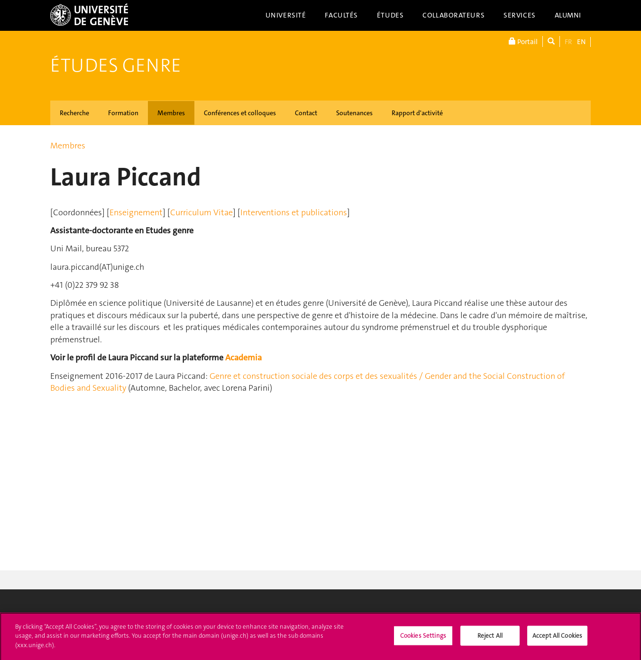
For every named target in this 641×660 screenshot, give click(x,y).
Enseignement (136, 212)
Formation (123, 113)
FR (568, 41)
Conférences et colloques (240, 113)
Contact (306, 113)
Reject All (490, 637)
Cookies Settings (423, 637)
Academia (243, 357)
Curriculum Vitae (201, 212)
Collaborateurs (453, 15)
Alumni (568, 15)
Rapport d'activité (417, 113)
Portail (523, 41)
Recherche (74, 113)
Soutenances (354, 113)
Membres (171, 113)
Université (286, 15)
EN (581, 41)
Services (520, 15)
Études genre (115, 65)
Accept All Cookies (557, 637)
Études (390, 15)
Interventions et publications (293, 212)
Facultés (341, 15)
